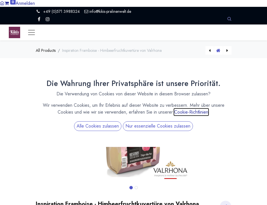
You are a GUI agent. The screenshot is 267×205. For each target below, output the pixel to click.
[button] (229, 19)
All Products (46, 50)
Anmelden (25, 3)
